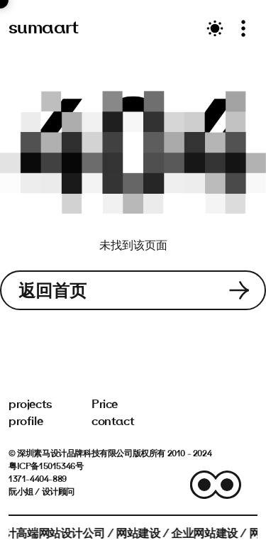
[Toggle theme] (214, 28)
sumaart (44, 27)
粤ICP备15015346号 (46, 465)
